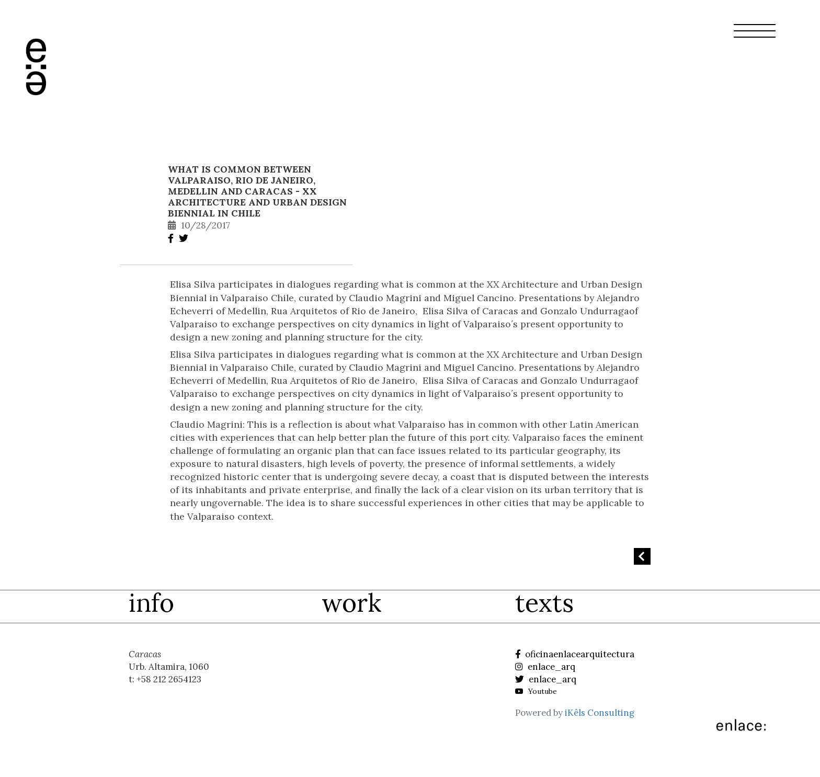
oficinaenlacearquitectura (574, 654)
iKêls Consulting (599, 712)
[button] (754, 37)
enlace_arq (545, 666)
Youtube (536, 691)
